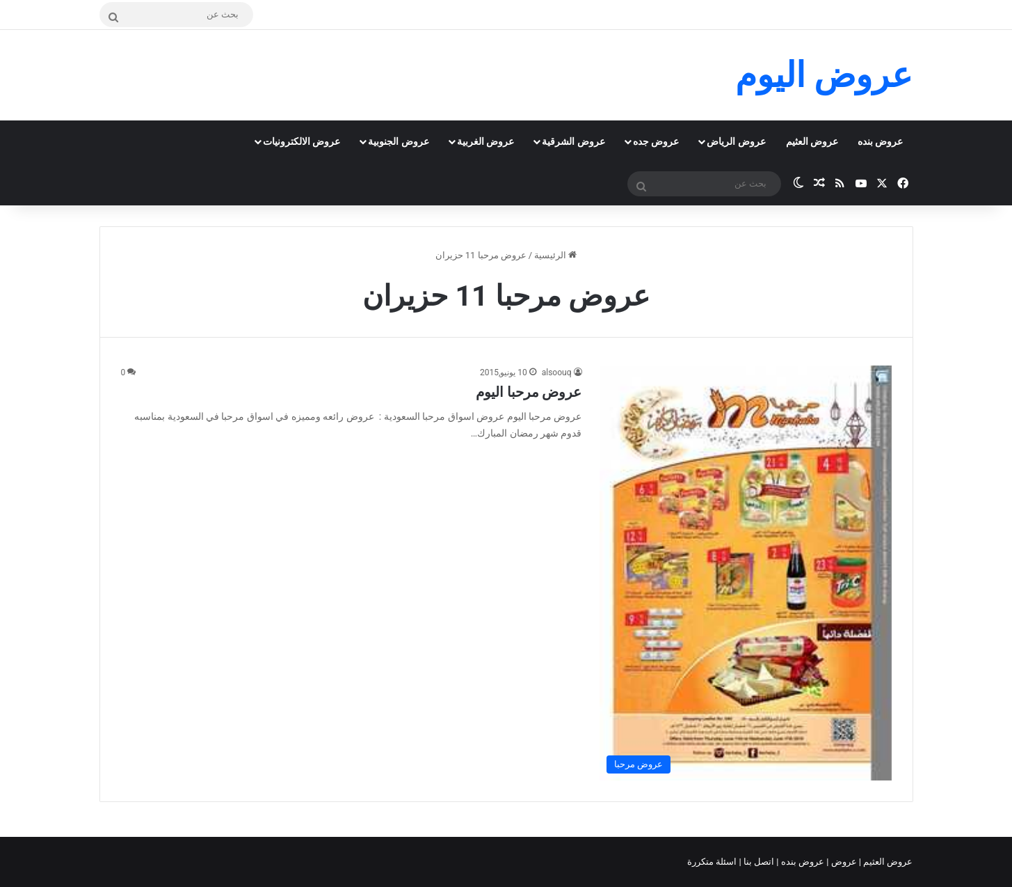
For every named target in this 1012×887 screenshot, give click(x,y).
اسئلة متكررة (713, 861)
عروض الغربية (485, 141)
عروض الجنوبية (398, 141)
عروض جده (656, 141)
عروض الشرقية (573, 141)
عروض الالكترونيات (301, 141)
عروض (843, 861)
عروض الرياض (736, 141)
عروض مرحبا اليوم (529, 392)
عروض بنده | (801, 861)
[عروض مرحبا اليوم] (746, 573)
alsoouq (557, 372)
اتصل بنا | (758, 861)
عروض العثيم (812, 141)
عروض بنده (880, 141)
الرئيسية (555, 255)
